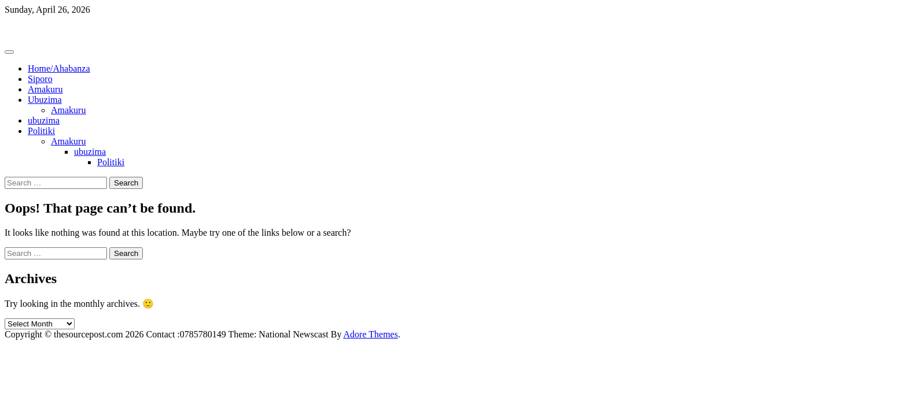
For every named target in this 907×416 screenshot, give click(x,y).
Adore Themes (371, 334)
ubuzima (44, 120)
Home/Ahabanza (59, 68)
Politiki (41, 131)
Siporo (40, 79)
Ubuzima (45, 100)
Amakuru (45, 89)
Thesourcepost (31, 29)
